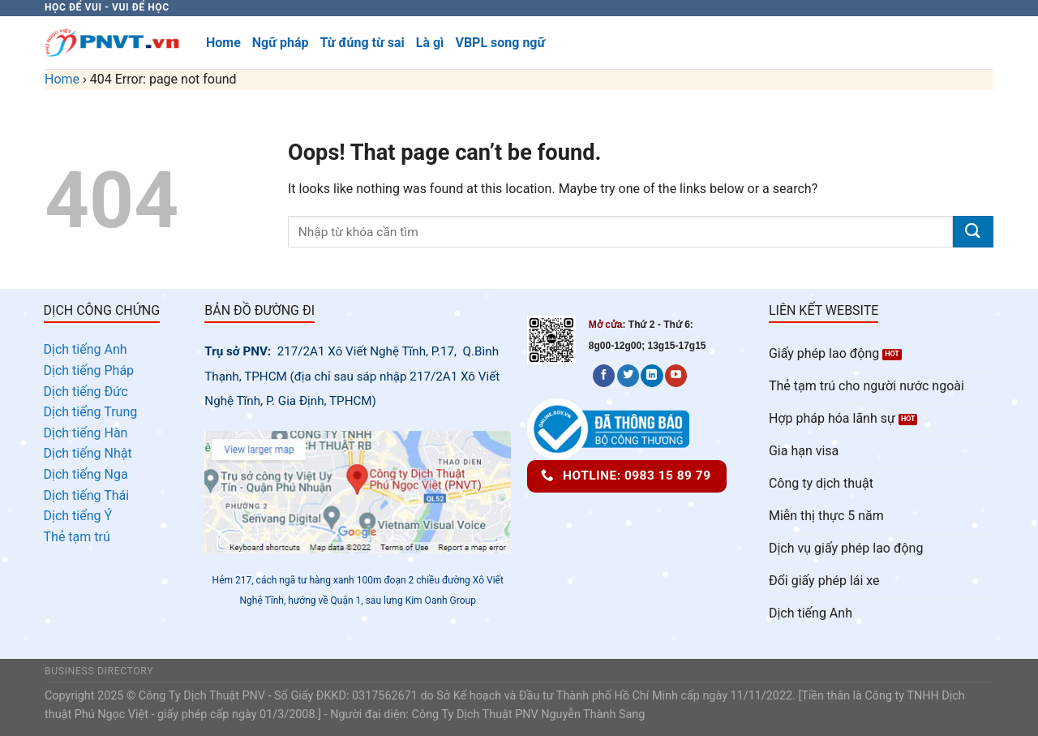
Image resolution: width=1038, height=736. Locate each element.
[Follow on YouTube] (676, 375)
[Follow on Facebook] (604, 375)
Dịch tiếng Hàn (86, 433)
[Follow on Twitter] (628, 375)
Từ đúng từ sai (362, 42)
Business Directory (99, 671)
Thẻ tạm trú (77, 536)
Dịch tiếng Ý (78, 515)
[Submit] (973, 231)
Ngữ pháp (280, 42)
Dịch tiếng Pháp (89, 370)
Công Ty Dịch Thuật (462, 714)
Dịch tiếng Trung (91, 412)
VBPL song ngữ (500, 42)
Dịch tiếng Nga (86, 474)
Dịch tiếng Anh (85, 349)
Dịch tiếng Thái (87, 495)
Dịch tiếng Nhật (88, 453)
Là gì (430, 42)
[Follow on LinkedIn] (652, 375)
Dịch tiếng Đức (86, 391)
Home (223, 42)
